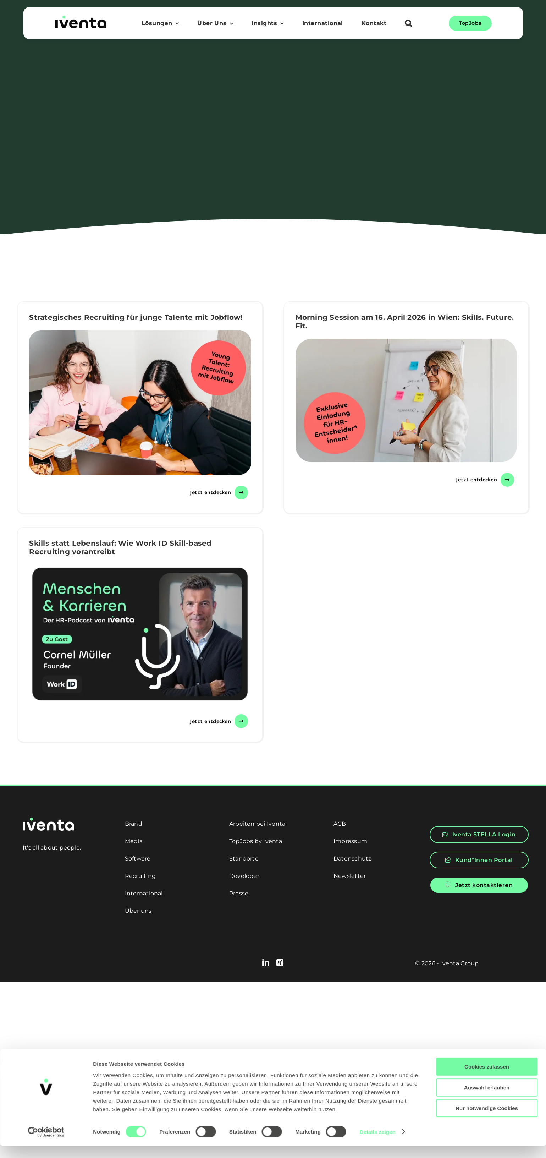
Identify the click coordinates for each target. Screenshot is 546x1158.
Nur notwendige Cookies (487, 1120)
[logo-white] (48, 820)
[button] (408, 24)
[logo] (80, 18)
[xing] (279, 962)
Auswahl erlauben (486, 1100)
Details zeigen (377, 1144)
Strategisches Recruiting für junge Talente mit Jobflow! (136, 317)
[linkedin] (265, 962)
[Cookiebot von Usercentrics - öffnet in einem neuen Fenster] (46, 1144)
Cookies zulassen (486, 1079)
